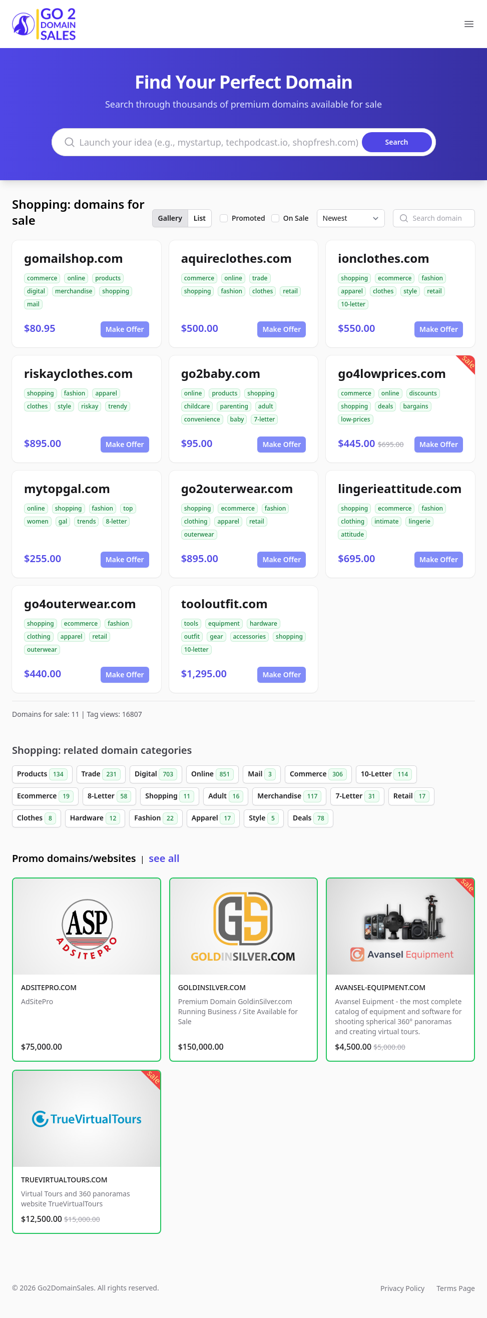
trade (260, 278)
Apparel (213, 818)
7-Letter (357, 796)
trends (86, 521)
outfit (192, 636)
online (76, 278)
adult (265, 406)
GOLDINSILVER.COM (212, 987)
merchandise (73, 291)
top (128, 508)
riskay (89, 406)
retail (290, 291)
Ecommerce (45, 796)
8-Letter (109, 796)
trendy (117, 406)
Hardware (95, 818)
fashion (231, 291)
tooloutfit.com (224, 603)
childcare (197, 406)
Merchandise (289, 796)
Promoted (248, 218)
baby (237, 419)
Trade (101, 774)
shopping (115, 291)
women (38, 521)
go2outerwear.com (237, 488)
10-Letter (386, 774)
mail (33, 304)
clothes (262, 291)
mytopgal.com (67, 488)
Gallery (170, 218)
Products (42, 774)
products (108, 278)
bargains (415, 406)
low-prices (355, 419)
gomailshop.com (73, 258)
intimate (386, 521)
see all (164, 858)
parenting (234, 406)
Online (212, 774)
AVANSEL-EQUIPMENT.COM (380, 987)
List (200, 218)
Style (264, 818)
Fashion (155, 818)
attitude (352, 534)
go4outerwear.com (80, 603)
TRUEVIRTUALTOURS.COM (64, 1179)
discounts (423, 393)
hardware (263, 623)
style (410, 291)
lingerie (419, 521)
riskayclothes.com (78, 373)
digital (36, 291)
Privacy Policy (402, 1288)
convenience (202, 419)
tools (191, 623)
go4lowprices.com (391, 373)
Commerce (318, 774)
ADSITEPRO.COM (49, 987)
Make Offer (125, 329)
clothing (196, 521)
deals (385, 406)
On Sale (296, 218)
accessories (249, 636)
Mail (262, 774)
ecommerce (394, 278)
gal (63, 521)
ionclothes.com (383, 258)
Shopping (169, 796)
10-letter (353, 304)
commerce (42, 278)
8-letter (116, 521)
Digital (156, 774)
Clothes (36, 818)
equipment (224, 623)
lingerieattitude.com (399, 488)
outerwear (199, 534)
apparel (352, 291)
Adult (225, 796)
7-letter (264, 419)
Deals (310, 818)
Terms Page (455, 1288)
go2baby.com (220, 373)
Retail (411, 796)
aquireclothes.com (236, 258)
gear (216, 636)
